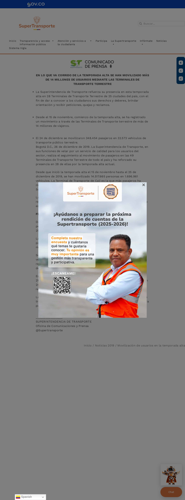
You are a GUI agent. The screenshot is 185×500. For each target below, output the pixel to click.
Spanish (24, 497)
